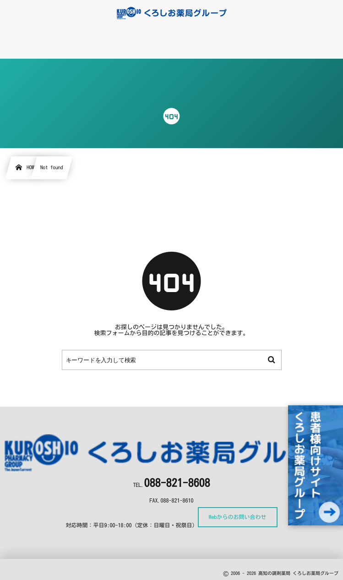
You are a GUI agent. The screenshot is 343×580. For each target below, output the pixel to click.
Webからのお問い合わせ (238, 517)
